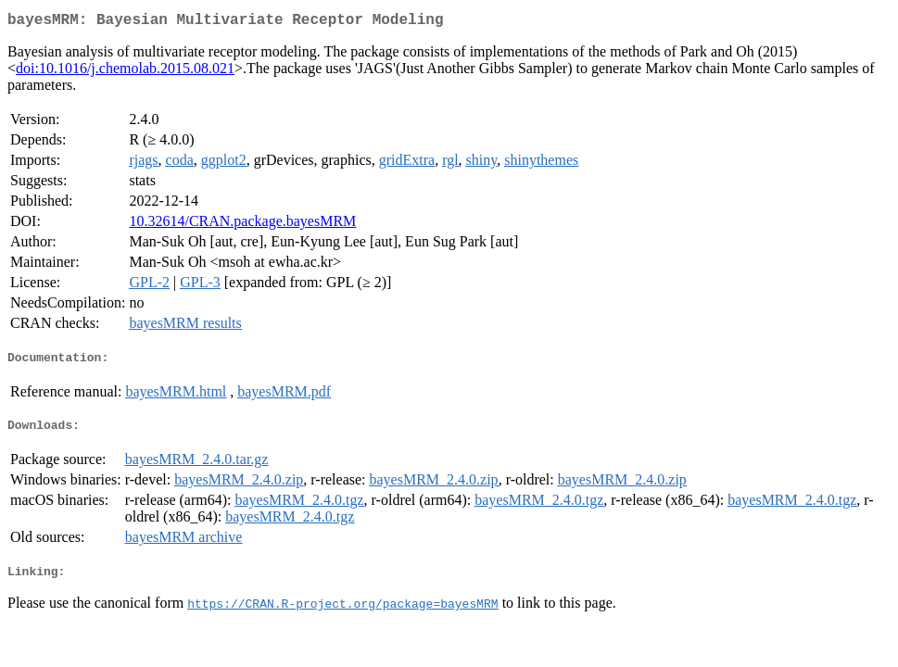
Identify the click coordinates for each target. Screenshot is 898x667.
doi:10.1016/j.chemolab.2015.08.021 (125, 72)
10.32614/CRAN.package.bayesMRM (242, 225)
